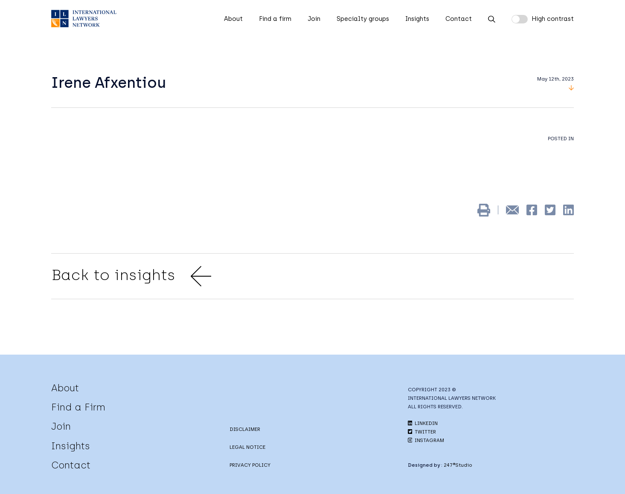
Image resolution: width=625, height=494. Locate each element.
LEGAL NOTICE (247, 447)
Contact (458, 19)
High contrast (553, 19)
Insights (417, 19)
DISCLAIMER (245, 429)
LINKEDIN (423, 423)
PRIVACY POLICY (250, 465)
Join (314, 19)
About (233, 19)
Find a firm (275, 19)
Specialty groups (363, 19)
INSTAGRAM (426, 440)
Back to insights (131, 276)
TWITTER (422, 432)
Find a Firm (78, 407)
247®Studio (458, 465)
